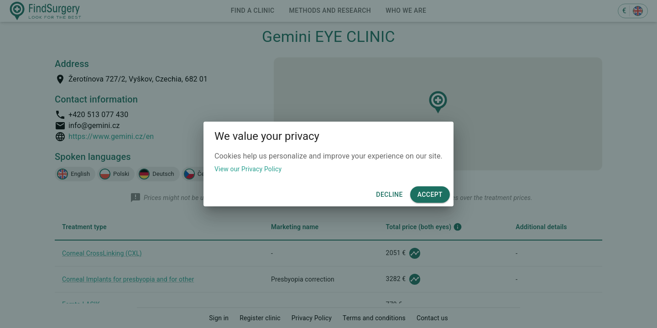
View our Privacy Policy (248, 169)
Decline (389, 194)
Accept (430, 194)
